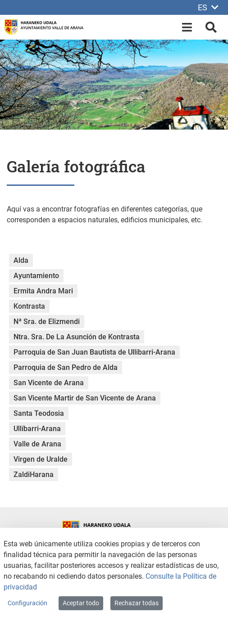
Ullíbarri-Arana (37, 428)
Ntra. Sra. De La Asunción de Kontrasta (77, 337)
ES (208, 7)
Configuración (27, 603)
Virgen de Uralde (41, 459)
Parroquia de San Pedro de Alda (66, 367)
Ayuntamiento (36, 275)
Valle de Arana (37, 444)
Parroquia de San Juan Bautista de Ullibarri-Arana (94, 352)
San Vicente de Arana (49, 382)
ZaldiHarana (34, 474)
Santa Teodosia (39, 413)
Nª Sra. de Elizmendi (47, 321)
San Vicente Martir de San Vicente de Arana (85, 398)
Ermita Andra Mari (43, 291)
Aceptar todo (81, 603)
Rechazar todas (136, 603)
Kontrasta (29, 306)
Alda (21, 260)
